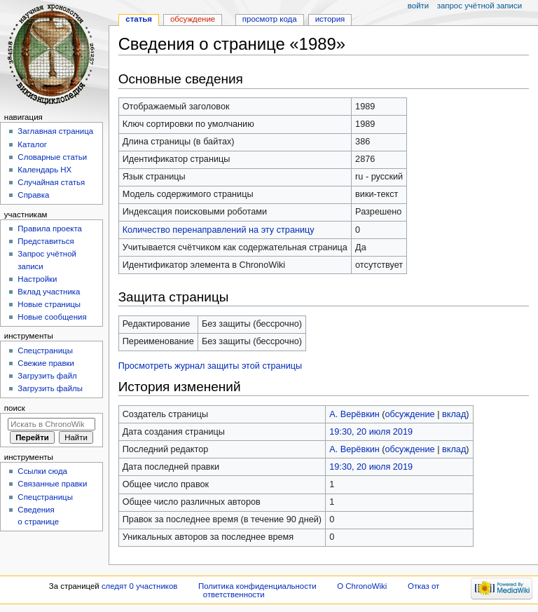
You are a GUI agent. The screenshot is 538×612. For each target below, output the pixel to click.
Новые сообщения (52, 317)
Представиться (46, 241)
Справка (33, 195)
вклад (454, 414)
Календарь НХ (44, 169)
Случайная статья (51, 182)
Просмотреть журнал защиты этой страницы (210, 366)
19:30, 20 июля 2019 (371, 432)
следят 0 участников (139, 586)
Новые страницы (49, 304)
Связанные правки (52, 484)
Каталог (32, 144)
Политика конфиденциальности (257, 586)
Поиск (14, 408)
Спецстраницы (45, 350)
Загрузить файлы (50, 388)
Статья (138, 19)
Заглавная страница (55, 131)
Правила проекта (50, 228)
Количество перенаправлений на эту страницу (219, 230)
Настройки (37, 279)
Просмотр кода (269, 19)
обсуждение (410, 414)
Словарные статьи (52, 157)
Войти (418, 5)
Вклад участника (49, 291)
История (330, 19)
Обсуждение (192, 19)
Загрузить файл (47, 376)
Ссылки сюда (42, 471)
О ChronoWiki (362, 586)
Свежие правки (46, 363)
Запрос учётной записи (479, 5)
